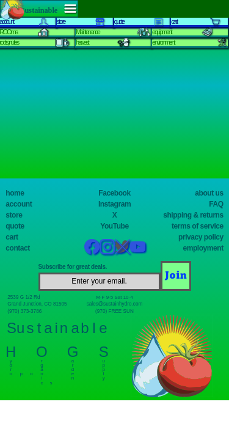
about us (209, 193)
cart (11, 237)
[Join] (176, 275)
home (14, 193)
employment (203, 248)
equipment (162, 31)
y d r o (10, 364)
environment (163, 42)
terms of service (198, 226)
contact (17, 248)
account (18, 204)
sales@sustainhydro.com (115, 304)
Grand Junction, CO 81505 (37, 304)
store (13, 215)
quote (14, 226)
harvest (82, 42)
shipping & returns (193, 215)
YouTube (114, 226)
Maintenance (88, 31)
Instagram (114, 204)
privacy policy (201, 237)
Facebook (114, 193)
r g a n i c (42, 369)
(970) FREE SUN (114, 311)
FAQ (216, 204)
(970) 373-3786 (24, 311)
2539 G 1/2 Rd (23, 297)
